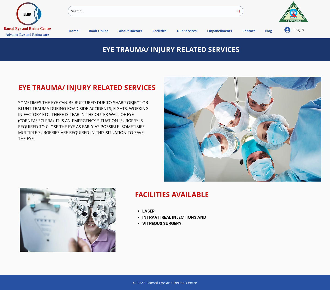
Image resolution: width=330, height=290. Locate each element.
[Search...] (149, 11)
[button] (187, 29)
